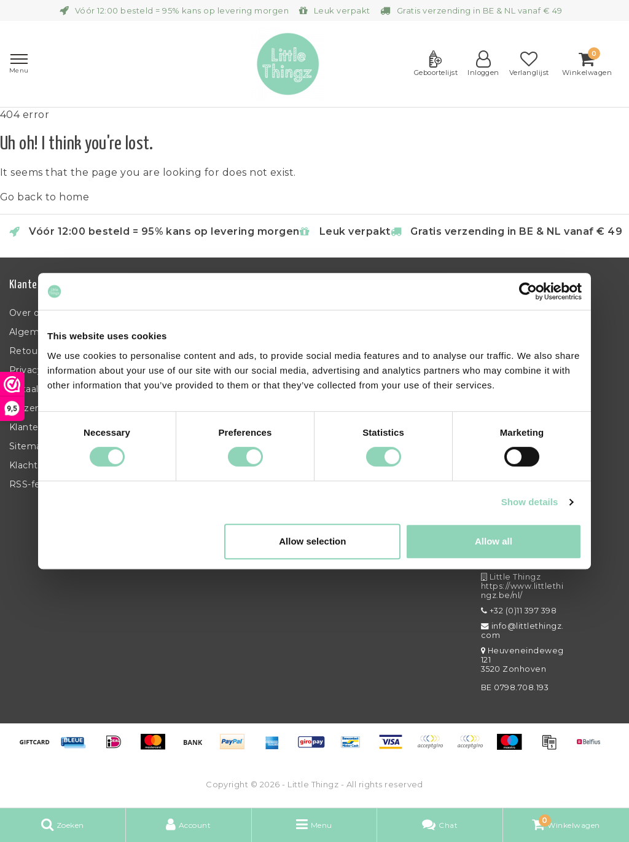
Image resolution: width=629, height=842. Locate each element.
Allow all (493, 541)
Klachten (29, 465)
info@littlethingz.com (522, 630)
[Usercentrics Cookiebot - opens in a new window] (528, 291)
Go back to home (44, 197)
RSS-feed (30, 484)
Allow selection (312, 541)
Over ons (29, 312)
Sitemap (28, 446)
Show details (529, 502)
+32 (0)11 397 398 (519, 610)
